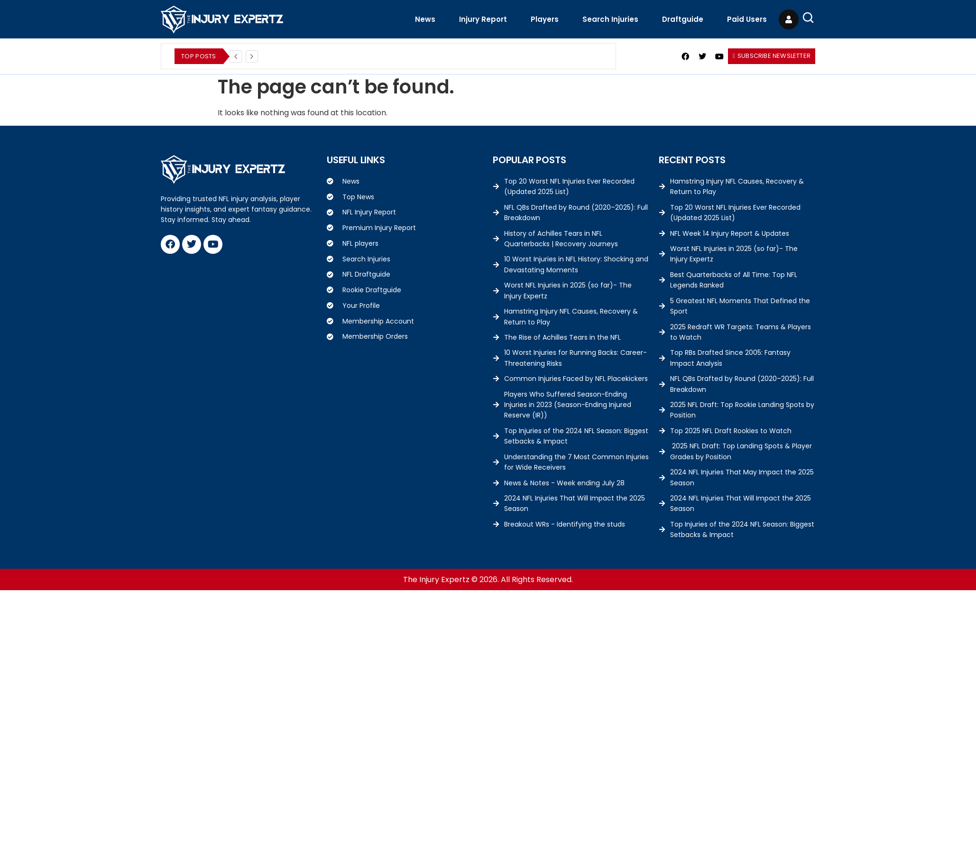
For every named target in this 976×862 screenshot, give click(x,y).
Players (545, 19)
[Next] (252, 56)
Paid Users (747, 19)
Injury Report (483, 19)
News (425, 19)
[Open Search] (808, 17)
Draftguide (682, 19)
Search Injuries (610, 19)
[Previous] (236, 56)
